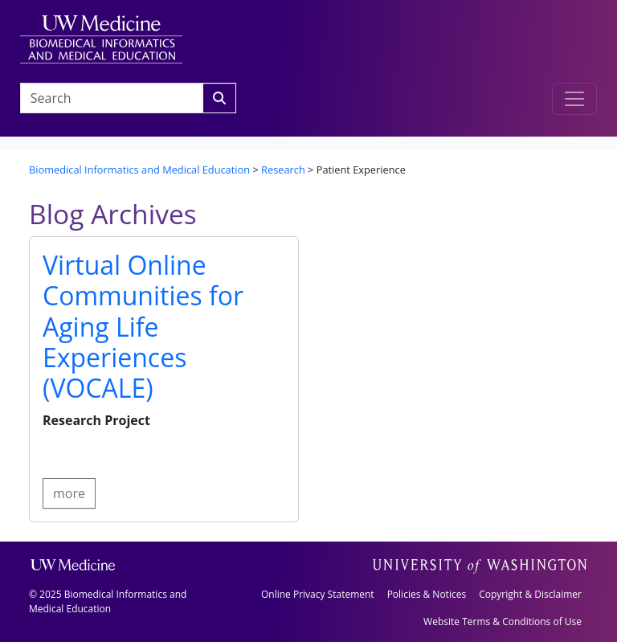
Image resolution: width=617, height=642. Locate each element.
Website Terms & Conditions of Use (502, 621)
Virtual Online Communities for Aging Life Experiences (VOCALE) (143, 326)
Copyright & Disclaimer (530, 594)
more (69, 493)
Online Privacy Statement (317, 594)
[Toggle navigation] (574, 99)
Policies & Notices (426, 594)
